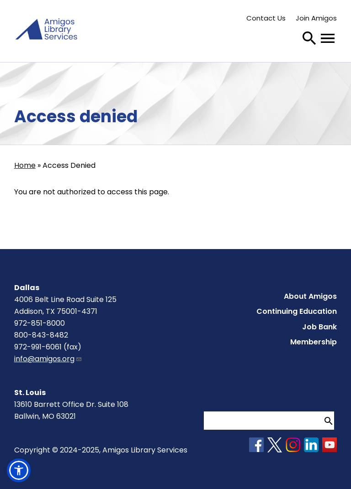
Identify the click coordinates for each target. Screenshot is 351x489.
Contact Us (266, 18)
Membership (313, 342)
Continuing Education (296, 311)
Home (25, 165)
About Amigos (310, 296)
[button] (18, 470)
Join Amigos (316, 18)
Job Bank (319, 327)
